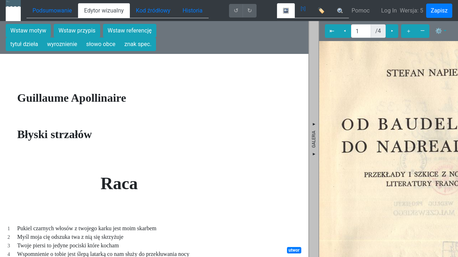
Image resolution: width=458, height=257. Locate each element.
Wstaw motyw (28, 30)
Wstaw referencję (130, 30)
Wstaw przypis (76, 30)
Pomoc (361, 10)
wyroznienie (62, 44)
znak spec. (138, 44)
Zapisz (439, 10)
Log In (389, 10)
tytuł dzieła (24, 44)
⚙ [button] (438, 30)
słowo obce (101, 44)
